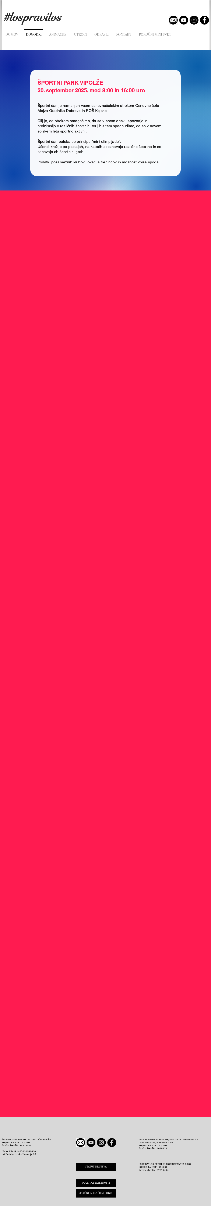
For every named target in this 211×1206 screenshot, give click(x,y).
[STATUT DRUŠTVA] (96, 1167)
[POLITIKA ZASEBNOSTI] (96, 1183)
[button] (96, 1193)
